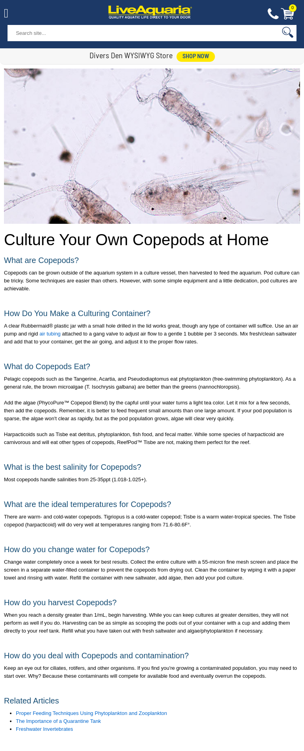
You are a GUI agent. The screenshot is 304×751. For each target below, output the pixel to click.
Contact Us (273, 14)
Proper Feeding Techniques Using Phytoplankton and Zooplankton (91, 713)
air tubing (50, 334)
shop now (195, 56)
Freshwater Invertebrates (44, 729)
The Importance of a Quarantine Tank (58, 721)
